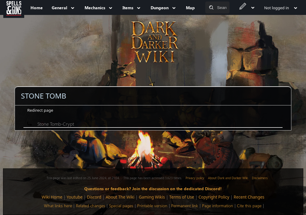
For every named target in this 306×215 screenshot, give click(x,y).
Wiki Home (52, 197)
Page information (217, 205)
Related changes (90, 205)
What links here (58, 205)
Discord (94, 197)
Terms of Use (181, 197)
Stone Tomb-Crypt (55, 124)
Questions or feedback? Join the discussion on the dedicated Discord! (153, 188)
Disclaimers (259, 178)
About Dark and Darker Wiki (228, 178)
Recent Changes (249, 197)
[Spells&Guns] (13, 7)
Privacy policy (195, 178)
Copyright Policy (213, 197)
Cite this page (249, 205)
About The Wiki (120, 197)
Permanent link (184, 205)
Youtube (74, 197)
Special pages (121, 205)
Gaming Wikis (152, 197)
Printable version (152, 205)
